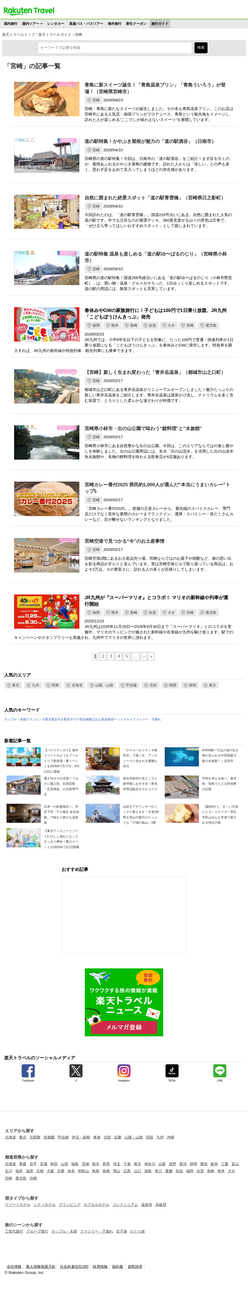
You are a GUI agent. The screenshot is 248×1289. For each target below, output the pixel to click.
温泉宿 (109, 719)
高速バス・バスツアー (86, 24)
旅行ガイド (159, 24)
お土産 (99, 719)
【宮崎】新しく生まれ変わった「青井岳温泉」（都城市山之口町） (155, 372)
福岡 (96, 325)
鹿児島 (210, 325)
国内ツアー (30, 24)
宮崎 (78, 34)
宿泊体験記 (87, 719)
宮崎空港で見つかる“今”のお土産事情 (124, 541)
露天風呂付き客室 (57, 719)
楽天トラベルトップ (18, 34)
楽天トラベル (29, 11)
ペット (118, 719)
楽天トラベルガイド (54, 34)
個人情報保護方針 (41, 1267)
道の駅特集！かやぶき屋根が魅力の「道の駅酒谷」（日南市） (150, 141)
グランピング (35, 719)
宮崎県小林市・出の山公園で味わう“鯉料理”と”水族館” (143, 428)
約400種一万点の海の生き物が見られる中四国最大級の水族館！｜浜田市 (220, 755)
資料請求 (135, 1267)
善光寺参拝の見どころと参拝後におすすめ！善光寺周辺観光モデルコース (140, 784)
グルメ (128, 719)
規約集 (117, 1267)
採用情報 (100, 1267)
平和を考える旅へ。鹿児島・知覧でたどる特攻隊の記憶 (219, 784)
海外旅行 (114, 24)
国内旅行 (10, 24)
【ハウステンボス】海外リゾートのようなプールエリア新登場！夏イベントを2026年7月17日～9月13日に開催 (62, 760)
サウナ (74, 719)
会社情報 (14, 1267)
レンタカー (55, 24)
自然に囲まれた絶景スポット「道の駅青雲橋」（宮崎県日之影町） (155, 197)
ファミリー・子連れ (147, 719)
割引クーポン (136, 24)
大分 (171, 325)
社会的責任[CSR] (74, 1267)
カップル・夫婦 (15, 719)
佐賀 (152, 325)
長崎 (133, 325)
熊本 (115, 325)
